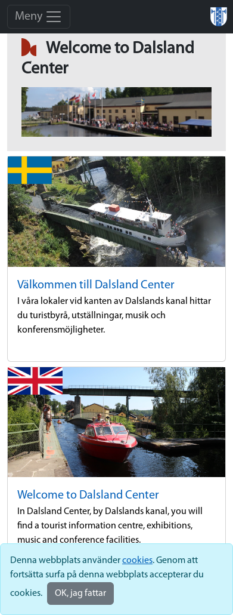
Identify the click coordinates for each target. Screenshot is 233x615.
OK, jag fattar (80, 593)
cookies (137, 560)
